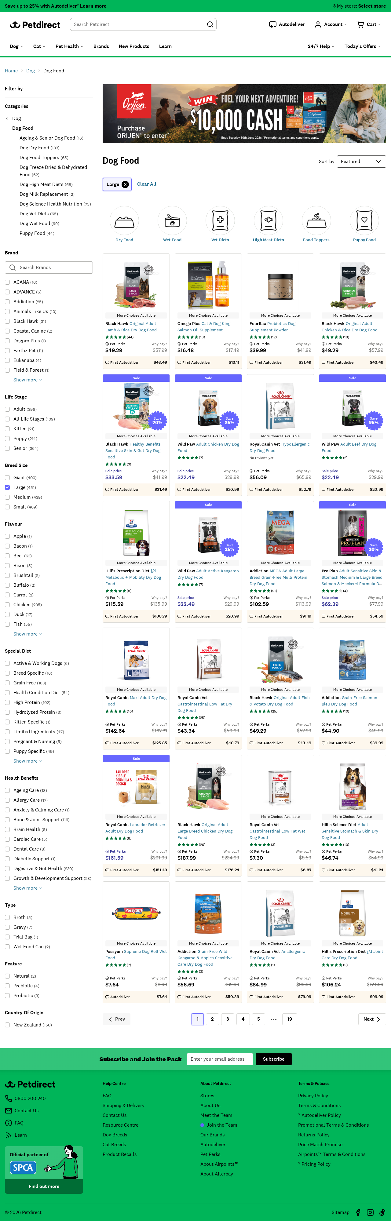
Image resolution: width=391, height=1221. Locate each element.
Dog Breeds (115, 1135)
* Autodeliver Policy (319, 1115)
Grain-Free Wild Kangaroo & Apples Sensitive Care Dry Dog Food (204, 958)
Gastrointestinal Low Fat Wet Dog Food (277, 831)
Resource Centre (120, 1125)
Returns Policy (314, 1135)
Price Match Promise (320, 1144)
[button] (286, 24)
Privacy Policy (313, 1095)
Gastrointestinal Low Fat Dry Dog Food (204, 704)
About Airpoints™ (219, 1164)
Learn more (93, 6)
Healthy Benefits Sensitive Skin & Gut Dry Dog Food (133, 450)
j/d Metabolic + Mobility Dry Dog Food (133, 577)
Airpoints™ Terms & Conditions (332, 1154)
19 (289, 1019)
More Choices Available (136, 315)
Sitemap (340, 1212)
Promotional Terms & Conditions (333, 1125)
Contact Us (115, 1115)
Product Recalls (120, 1154)
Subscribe (273, 1059)
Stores (207, 1095)
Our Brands (212, 1135)
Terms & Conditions (319, 1105)
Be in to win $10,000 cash (244, 113)
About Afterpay (216, 1174)
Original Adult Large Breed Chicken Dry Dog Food (204, 831)
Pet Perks (210, 1154)
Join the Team (218, 1125)
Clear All (146, 184)
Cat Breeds (114, 1144)
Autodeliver (212, 1144)
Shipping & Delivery (123, 1105)
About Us (210, 1105)
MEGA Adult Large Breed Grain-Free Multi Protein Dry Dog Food (278, 577)
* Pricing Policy (314, 1164)
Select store (372, 6)
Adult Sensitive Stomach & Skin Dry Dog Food (350, 831)
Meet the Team (216, 1115)
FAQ (107, 1095)
